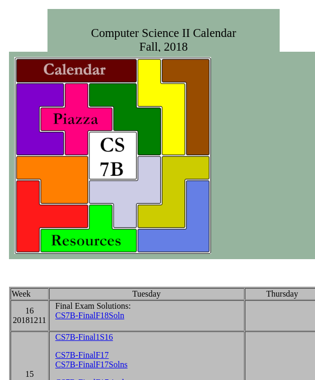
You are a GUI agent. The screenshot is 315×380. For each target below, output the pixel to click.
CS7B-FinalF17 (82, 354)
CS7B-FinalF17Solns (91, 364)
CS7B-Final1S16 (84, 336)
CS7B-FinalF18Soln (90, 315)
